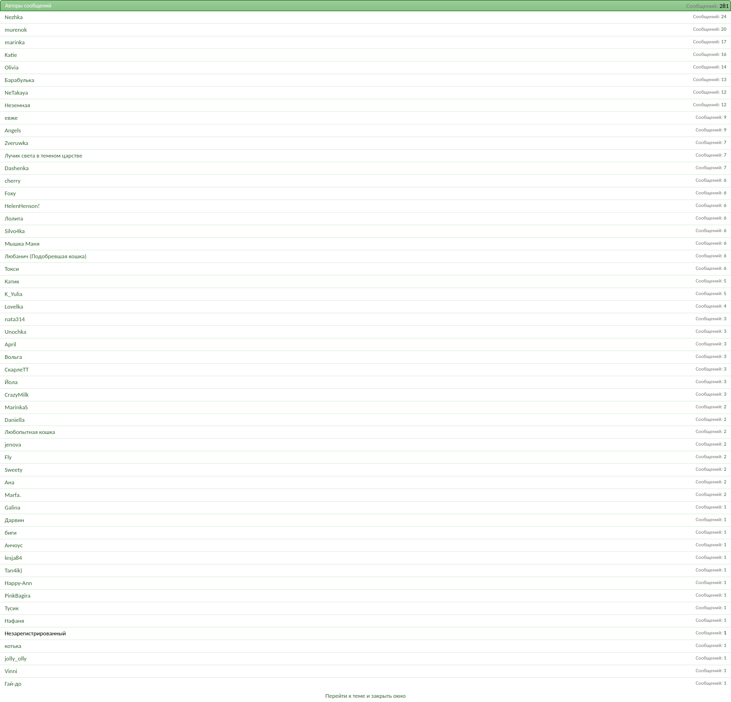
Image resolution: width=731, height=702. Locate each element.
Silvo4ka (15, 230)
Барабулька (19, 79)
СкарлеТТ (16, 369)
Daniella (15, 419)
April (10, 344)
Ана (9, 482)
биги (10, 532)
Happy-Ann (18, 582)
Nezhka (14, 17)
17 (723, 42)
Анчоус (14, 545)
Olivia (12, 67)
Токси (12, 268)
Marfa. (13, 494)
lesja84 (13, 557)
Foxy (10, 193)
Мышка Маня (22, 243)
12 (723, 92)
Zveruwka (16, 142)
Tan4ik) (13, 570)
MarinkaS (16, 407)
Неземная (17, 105)
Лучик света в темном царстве (43, 155)
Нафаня (14, 620)
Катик (12, 281)
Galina (12, 507)
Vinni (11, 671)
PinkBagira (17, 595)
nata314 (15, 319)
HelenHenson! (22, 205)
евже (11, 117)
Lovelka (14, 306)
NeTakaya (16, 92)
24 (723, 17)
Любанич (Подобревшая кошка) (45, 256)
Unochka (15, 331)
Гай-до (13, 683)
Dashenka (16, 168)
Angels (13, 130)
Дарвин (14, 519)
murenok (16, 29)
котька (13, 645)
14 (723, 67)
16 (723, 54)
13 (723, 79)
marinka (15, 42)
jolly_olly (16, 658)
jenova (13, 444)
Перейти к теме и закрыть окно (365, 695)
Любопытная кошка (30, 431)
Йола (11, 382)
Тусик (12, 608)
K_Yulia (13, 293)
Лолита (14, 218)
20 (723, 29)
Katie (11, 54)
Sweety (13, 469)
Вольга (13, 356)
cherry (13, 180)
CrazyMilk (16, 394)
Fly (8, 457)
